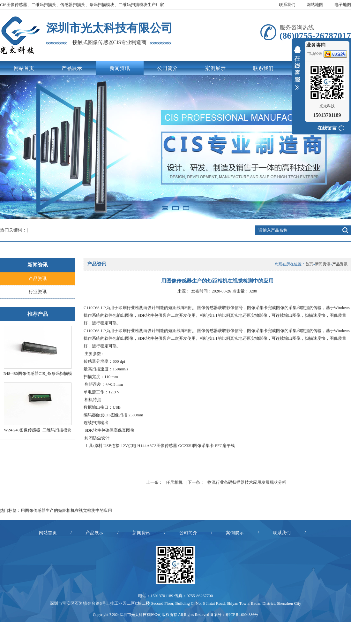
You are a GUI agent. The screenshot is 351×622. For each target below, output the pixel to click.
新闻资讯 (119, 68)
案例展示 (215, 68)
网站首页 (24, 68)
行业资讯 (38, 291)
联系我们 (287, 4)
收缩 (297, 72)
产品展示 (72, 68)
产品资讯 (38, 278)
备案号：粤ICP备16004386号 (234, 614)
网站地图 (315, 4)
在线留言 (327, 128)
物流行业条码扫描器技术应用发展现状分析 (246, 482)
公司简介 (167, 68)
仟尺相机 (174, 482)
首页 (309, 264)
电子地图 (342, 4)
